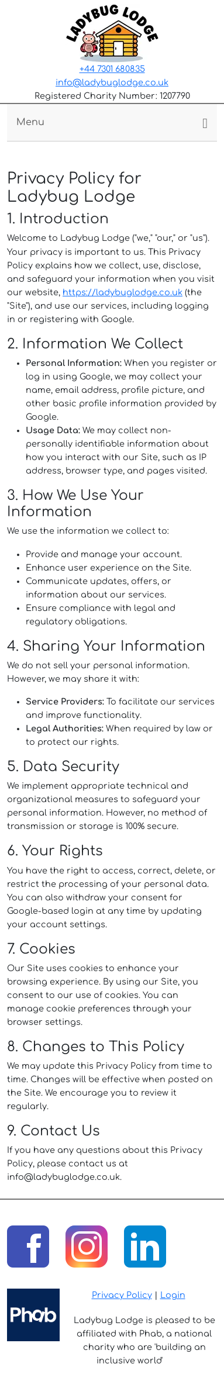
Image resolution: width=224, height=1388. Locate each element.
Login (172, 1295)
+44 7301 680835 (112, 69)
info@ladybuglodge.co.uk (112, 82)
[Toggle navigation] (112, 122)
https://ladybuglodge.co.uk (122, 292)
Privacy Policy (122, 1295)
